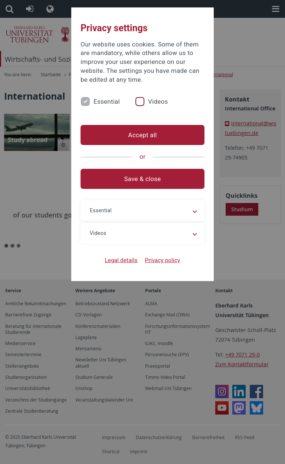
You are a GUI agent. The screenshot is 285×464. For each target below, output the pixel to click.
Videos (158, 101)
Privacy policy (162, 260)
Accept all (142, 135)
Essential (107, 101)
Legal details (121, 260)
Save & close (142, 179)
